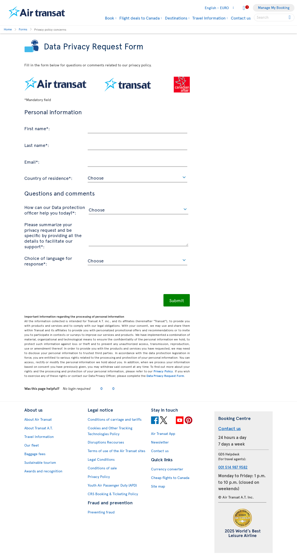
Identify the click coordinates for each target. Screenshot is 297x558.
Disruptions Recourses (106, 442)
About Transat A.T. (38, 428)
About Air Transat (38, 419)
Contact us (241, 18)
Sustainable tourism (40, 462)
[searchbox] (274, 17)
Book (109, 18)
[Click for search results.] (290, 17)
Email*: (32, 162)
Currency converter (167, 469)
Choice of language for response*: (48, 260)
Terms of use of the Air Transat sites (116, 450)
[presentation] (62, 282)
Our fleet (31, 445)
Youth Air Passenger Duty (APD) (112, 485)
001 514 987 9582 (233, 467)
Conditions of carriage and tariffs (114, 419)
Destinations (176, 18)
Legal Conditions (101, 459)
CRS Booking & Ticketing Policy (113, 493)
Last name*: (36, 145)
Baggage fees (34, 453)
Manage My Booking (273, 7)
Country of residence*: (48, 178)
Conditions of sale (102, 468)
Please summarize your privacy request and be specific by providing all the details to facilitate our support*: (53, 235)
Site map (158, 486)
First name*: (37, 128)
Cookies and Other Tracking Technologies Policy (110, 431)
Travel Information (209, 18)
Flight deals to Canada (139, 18)
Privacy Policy (163, 371)
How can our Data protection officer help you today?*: (54, 209)
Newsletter (160, 442)
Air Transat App (163, 433)
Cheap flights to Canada (170, 477)
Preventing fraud (101, 512)
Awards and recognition (43, 471)
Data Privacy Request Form (165, 376)
